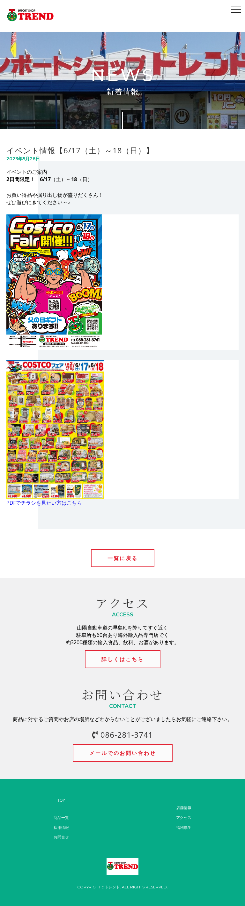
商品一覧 (61, 817)
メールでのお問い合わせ (122, 753)
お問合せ (61, 837)
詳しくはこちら (122, 659)
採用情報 (61, 827)
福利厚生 (183, 827)
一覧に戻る (123, 558)
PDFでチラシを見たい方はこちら (44, 502)
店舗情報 (183, 807)
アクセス (183, 817)
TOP (61, 800)
